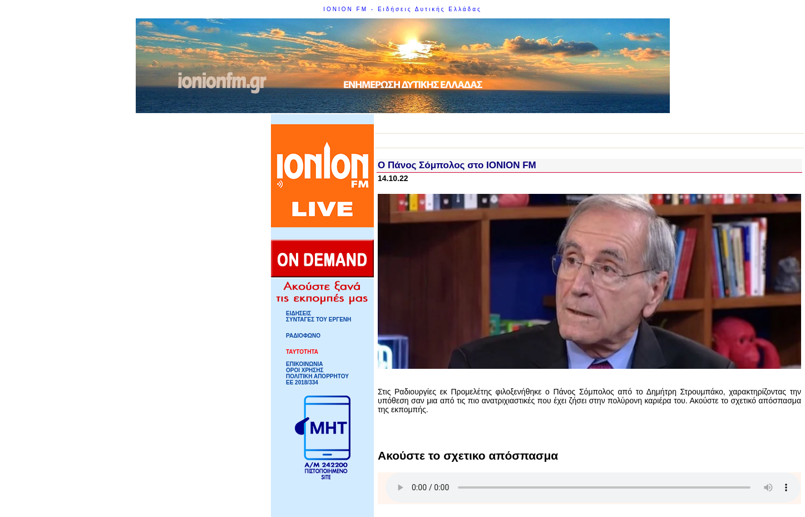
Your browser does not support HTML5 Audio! (593, 487)
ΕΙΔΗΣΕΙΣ (298, 313)
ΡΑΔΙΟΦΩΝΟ (303, 336)
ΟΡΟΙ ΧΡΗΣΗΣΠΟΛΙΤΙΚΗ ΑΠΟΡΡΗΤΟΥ (317, 373)
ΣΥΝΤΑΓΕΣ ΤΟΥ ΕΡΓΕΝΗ (318, 319)
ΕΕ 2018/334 (302, 382)
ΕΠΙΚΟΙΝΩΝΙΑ (304, 364)
